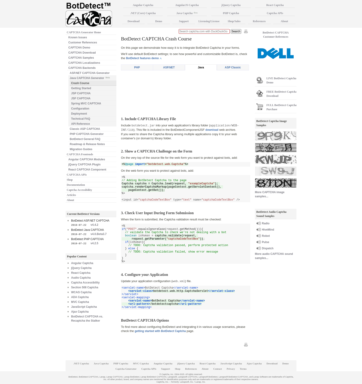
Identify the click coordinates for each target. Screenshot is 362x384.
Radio (265, 223)
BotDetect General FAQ (85, 139)
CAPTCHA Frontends (80, 154)
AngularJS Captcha (187, 5)
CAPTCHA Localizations (84, 62)
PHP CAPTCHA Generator (87, 134)
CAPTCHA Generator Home (84, 32)
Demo (158, 21)
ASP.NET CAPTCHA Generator (90, 73)
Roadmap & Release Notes (87, 144)
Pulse (265, 242)
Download (133, 21)
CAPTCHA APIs (77, 174)
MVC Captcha (80, 302)
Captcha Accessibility (79, 190)
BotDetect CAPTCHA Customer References (276, 34)
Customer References (82, 42)
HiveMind (268, 229)
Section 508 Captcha (84, 287)
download (211, 129)
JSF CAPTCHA (80, 98)
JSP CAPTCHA (80, 93)
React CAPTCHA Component (87, 169)
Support (184, 21)
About (70, 200)
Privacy (231, 368)
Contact (217, 368)
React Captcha (80, 272)
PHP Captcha (231, 13)
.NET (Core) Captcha (143, 13)
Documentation (76, 184)
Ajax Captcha (80, 311)
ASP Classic (233, 67)
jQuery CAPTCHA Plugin (84, 164)
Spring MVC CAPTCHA (86, 103)
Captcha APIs (275, 13)
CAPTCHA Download (82, 52)
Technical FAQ (80, 118)
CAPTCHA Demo (79, 47)
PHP (137, 67)
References (259, 21)
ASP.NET (169, 67)
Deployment (79, 113)
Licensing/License (208, 21)
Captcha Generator (125, 368)
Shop (70, 179)
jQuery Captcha (81, 268)
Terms (243, 368)
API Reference (80, 123)
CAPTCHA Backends (82, 68)
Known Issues (77, 37)
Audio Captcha (81, 277)
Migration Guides (81, 149)
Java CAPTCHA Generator (90, 78)
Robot (266, 236)
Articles (71, 195)
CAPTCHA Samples (81, 57)
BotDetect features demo (142, 58)
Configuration (80, 108)
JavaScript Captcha (84, 306)
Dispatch (268, 248)
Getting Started (81, 88)
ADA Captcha (80, 297)
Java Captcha (187, 13)
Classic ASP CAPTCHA (85, 129)
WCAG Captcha (81, 292)
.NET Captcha (81, 363)
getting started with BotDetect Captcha (160, 331)
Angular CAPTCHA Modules (86, 159)
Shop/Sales (234, 21)
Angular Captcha (82, 263)
